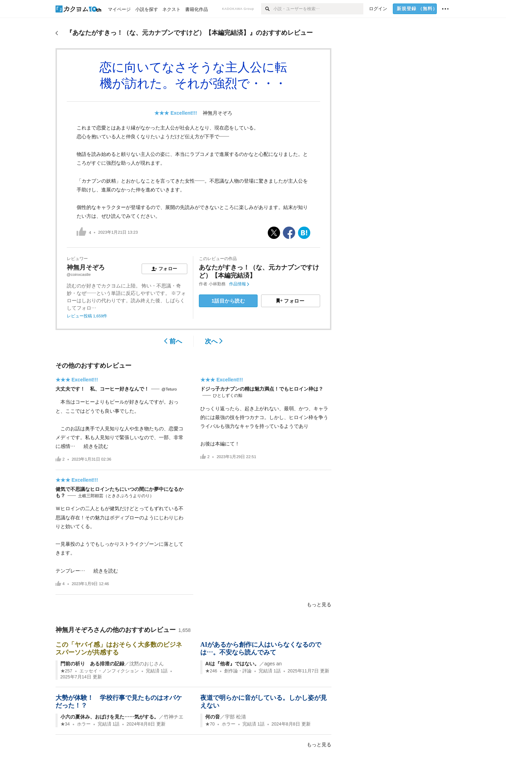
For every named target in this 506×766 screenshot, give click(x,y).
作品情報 (239, 284)
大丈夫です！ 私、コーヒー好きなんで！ (102, 389)
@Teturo (169, 389)
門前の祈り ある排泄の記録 (92, 663)
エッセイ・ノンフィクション (109, 671)
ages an (273, 663)
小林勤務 (217, 284)
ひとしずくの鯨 (227, 395)
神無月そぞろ (217, 113)
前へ (173, 341)
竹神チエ (173, 717)
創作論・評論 (238, 671)
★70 (210, 724)
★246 (211, 671)
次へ (214, 341)
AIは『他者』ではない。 (232, 663)
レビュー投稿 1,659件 (87, 316)
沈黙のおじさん (146, 663)
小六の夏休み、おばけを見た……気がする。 (109, 717)
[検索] (267, 8)
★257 (66, 671)
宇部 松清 (235, 717)
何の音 (212, 717)
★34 (65, 724)
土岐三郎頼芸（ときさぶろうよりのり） (116, 496)
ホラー (84, 724)
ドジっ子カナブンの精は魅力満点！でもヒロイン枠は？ (261, 389)
